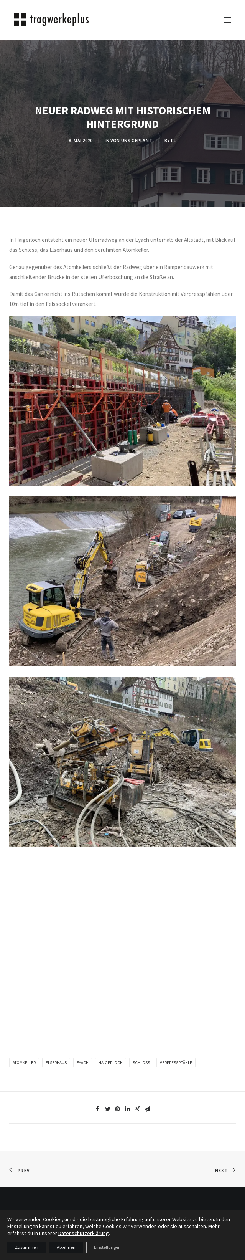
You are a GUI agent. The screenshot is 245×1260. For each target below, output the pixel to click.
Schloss (141, 1062)
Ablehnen (66, 1247)
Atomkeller (24, 1062)
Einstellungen (22, 1226)
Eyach (83, 1062)
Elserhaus (56, 1062)
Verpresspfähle (176, 1062)
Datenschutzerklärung (83, 1233)
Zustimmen (26, 1247)
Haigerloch (111, 1062)
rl (173, 140)
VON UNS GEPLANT (131, 140)
